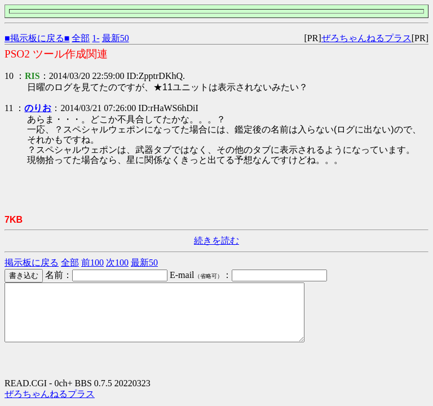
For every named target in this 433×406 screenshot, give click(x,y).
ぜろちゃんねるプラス (366, 38)
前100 (92, 262)
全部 (81, 38)
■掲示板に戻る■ (37, 38)
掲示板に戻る (32, 262)
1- (95, 38)
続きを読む (216, 240)
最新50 (115, 38)
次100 (117, 262)
